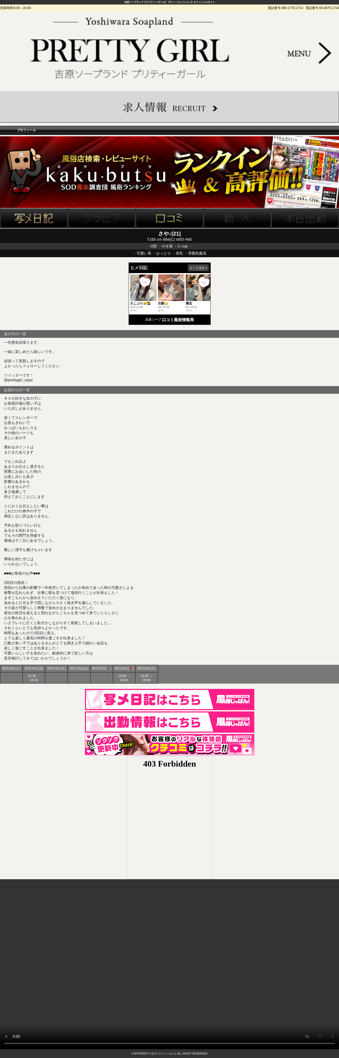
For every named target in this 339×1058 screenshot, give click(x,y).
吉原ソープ (153, 319)
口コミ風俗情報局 (178, 319)
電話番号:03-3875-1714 (322, 8)
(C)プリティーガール (164, 1053)
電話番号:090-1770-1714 (285, 8)
